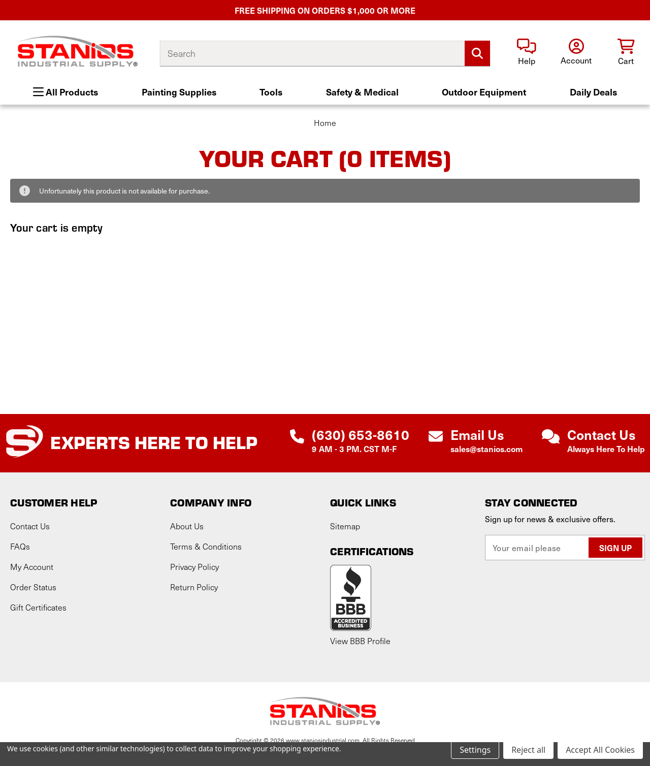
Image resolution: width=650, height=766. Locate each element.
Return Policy (194, 587)
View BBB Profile (360, 640)
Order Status (33, 587)
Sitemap (345, 526)
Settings (475, 749)
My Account (31, 566)
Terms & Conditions (206, 546)
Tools (270, 91)
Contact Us (30, 526)
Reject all (528, 749)
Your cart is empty (56, 227)
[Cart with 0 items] (626, 53)
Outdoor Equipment (484, 91)
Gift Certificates (38, 607)
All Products (65, 91)
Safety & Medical (362, 91)
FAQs (20, 546)
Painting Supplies (179, 91)
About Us (187, 526)
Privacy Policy (194, 566)
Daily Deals (593, 91)
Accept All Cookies (600, 749)
